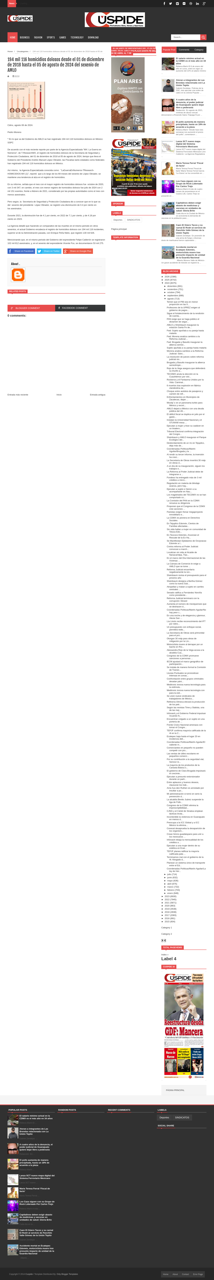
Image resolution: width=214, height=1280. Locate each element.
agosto (170, 298)
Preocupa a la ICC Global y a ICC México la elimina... (183, 823)
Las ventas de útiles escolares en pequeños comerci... (183, 754)
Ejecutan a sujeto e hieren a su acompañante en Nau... (182, 490)
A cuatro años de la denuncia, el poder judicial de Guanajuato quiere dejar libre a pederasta (36, 1147)
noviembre (172, 289)
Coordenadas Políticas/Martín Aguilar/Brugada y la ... (181, 450)
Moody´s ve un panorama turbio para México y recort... (184, 404)
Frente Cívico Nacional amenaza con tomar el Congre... (184, 726)
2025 (167, 280)
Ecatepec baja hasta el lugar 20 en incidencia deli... (183, 737)
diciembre (172, 286)
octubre (171, 292)
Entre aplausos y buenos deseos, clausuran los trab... (183, 783)
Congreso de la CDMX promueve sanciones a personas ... (183, 657)
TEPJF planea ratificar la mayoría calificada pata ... (183, 852)
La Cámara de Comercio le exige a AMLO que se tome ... (183, 565)
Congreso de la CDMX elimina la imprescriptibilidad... (182, 806)
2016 (167, 918)
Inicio (59, 394)
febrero (170, 890)
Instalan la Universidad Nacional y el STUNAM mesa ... (184, 421)
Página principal (119, 229)
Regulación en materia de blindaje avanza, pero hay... (183, 484)
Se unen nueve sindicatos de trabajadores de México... (181, 697)
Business (25, 37)
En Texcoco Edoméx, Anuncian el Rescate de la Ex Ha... (183, 536)
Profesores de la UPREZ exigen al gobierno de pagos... (183, 308)
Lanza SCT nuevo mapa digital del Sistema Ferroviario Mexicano (37, 1176)
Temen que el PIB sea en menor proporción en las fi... (182, 303)
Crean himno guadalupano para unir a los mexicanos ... (185, 835)
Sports (51, 37)
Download (93, 37)
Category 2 (166, 934)
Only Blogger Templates (67, 1274)
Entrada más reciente (18, 394)
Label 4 (168, 958)
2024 (167, 283)
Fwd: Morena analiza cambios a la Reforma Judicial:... (183, 337)
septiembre (172, 295)
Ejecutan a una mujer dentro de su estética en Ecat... (183, 846)
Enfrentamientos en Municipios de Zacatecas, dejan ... (183, 398)
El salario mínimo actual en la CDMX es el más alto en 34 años (36, 1117)
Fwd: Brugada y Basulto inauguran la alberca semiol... (184, 343)
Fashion (38, 37)
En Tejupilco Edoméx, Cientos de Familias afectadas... (183, 524)
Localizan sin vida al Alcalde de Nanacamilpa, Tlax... (182, 553)
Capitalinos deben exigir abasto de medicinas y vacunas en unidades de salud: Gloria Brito (36, 1217)
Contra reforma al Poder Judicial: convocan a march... (182, 547)
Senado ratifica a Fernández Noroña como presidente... (184, 593)
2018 (167, 912)
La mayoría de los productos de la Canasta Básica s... (183, 766)
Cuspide (29, 1274)
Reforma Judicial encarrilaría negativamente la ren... (180, 570)
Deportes (118, 220)
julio (169, 874)
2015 (167, 921)
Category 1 (166, 927)
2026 (167, 276)
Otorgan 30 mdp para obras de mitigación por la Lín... (181, 639)
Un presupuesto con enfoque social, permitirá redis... (184, 628)
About (175, 1274)
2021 (167, 902)
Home (12, 37)
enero (170, 893)
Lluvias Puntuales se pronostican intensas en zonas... (182, 674)
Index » (165, 954)
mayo (170, 880)
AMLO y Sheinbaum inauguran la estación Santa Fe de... (183, 326)
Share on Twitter (48, 251)
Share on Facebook (20, 251)
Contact (185, 1274)
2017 (167, 915)
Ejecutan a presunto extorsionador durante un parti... (183, 778)
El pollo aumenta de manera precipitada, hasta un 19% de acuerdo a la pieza (34, 1162)
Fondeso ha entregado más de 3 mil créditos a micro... (184, 478)
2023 (167, 896)
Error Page (198, 1274)
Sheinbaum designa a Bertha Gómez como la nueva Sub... (184, 582)
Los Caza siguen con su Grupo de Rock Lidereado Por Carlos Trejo (37, 1203)
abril (169, 884)
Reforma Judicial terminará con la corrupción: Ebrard (183, 599)
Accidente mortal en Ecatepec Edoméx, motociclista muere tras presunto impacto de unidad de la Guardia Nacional (37, 1249)
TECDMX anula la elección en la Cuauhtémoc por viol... (182, 375)
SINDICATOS (133, 220)
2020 (167, 905)
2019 (167, 909)
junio (169, 877)
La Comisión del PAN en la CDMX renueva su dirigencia (183, 501)
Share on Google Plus (77, 251)
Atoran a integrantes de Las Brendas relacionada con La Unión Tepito (34, 1131)
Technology (77, 37)
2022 (167, 899)
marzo (170, 887)
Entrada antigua (97, 394)
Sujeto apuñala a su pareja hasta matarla (186, 348)
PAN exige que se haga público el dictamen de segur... (183, 320)
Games (62, 37)
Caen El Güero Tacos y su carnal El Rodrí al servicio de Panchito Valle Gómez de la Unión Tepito (36, 1233)
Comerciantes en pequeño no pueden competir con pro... (185, 749)
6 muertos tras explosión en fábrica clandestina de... (183, 386)
